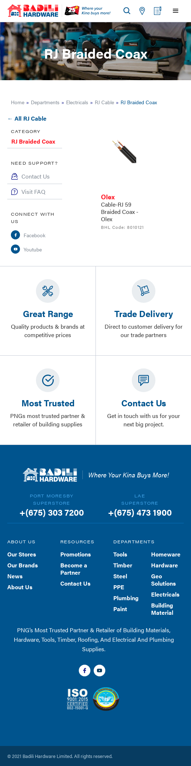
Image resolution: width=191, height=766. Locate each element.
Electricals (77, 102)
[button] (174, 11)
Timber (122, 565)
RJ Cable (104, 102)
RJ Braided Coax (33, 141)
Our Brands (22, 565)
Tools (120, 554)
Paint (120, 609)
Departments (45, 102)
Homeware (165, 554)
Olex (108, 196)
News (15, 576)
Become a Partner (73, 569)
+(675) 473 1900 (140, 512)
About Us (19, 587)
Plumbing (126, 598)
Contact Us (35, 176)
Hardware (164, 565)
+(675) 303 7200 (51, 512)
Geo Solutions (163, 579)
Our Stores (21, 554)
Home (17, 102)
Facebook (34, 235)
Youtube (33, 249)
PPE (118, 587)
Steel (120, 576)
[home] (32, 10)
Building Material (162, 609)
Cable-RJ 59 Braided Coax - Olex (119, 211)
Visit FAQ (33, 191)
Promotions (75, 554)
